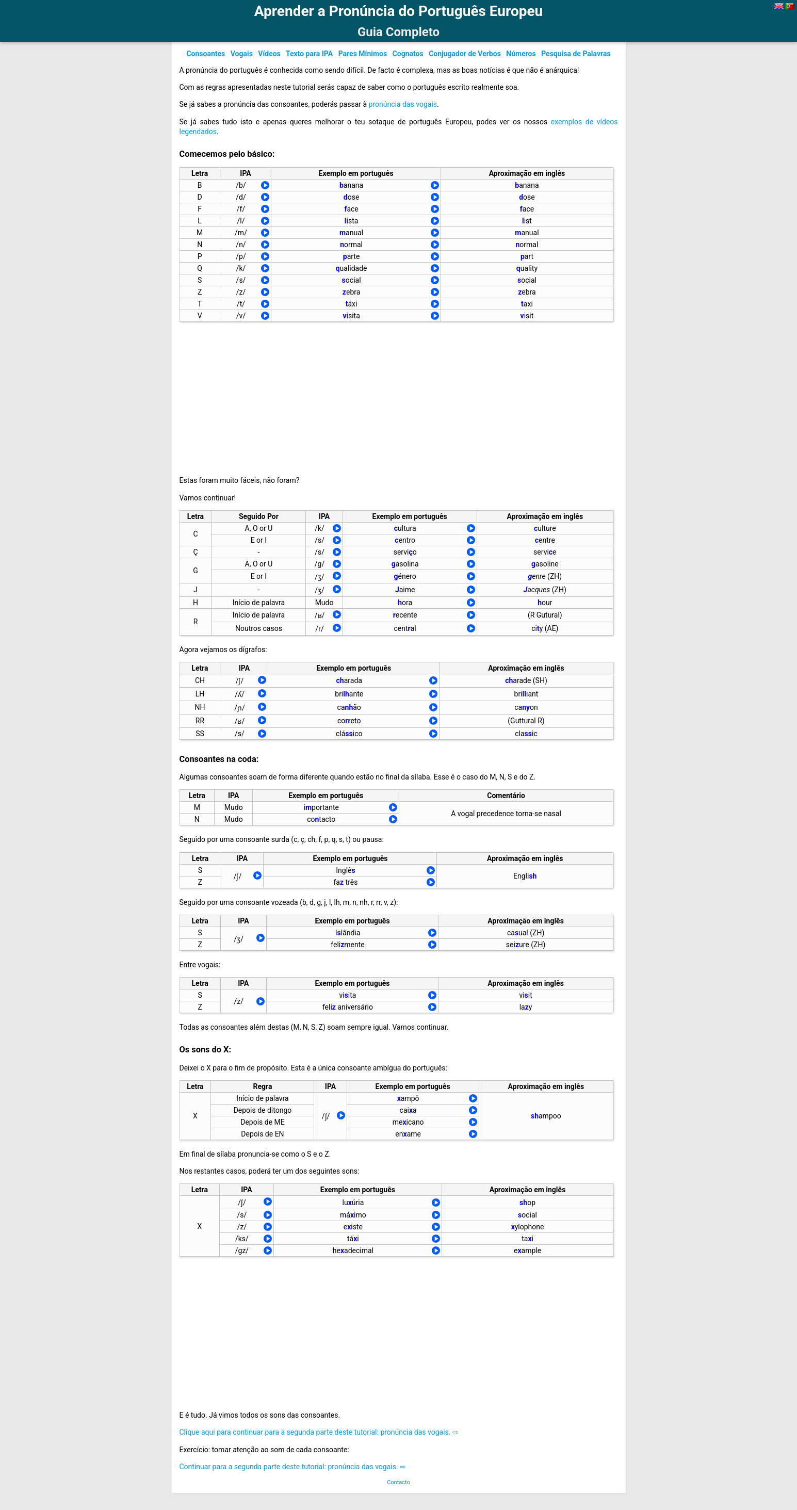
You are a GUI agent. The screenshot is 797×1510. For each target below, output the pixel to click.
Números (520, 54)
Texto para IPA (309, 54)
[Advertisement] (388, 396)
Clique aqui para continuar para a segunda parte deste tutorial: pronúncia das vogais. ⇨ (319, 1432)
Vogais (242, 54)
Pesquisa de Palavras (575, 54)
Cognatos (408, 54)
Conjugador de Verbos (465, 54)
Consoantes (205, 54)
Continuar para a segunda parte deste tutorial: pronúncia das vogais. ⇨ (293, 1467)
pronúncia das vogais (403, 104)
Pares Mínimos (362, 54)
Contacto (398, 1482)
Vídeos (269, 54)
